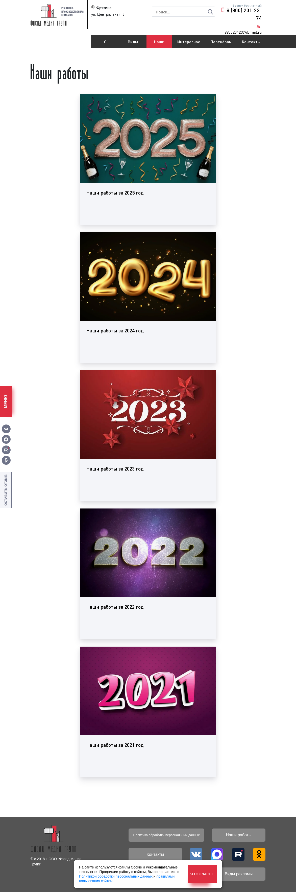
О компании (105, 43)
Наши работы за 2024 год (115, 330)
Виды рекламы (133, 43)
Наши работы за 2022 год (115, 607)
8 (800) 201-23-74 (244, 14)
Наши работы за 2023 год (115, 469)
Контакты (251, 41)
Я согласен (202, 874)
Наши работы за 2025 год (115, 193)
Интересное (188, 41)
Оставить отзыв (6, 490)
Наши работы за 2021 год (115, 745)
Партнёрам (221, 41)
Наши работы (159, 43)
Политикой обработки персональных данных (116, 876)
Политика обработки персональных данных (166, 835)
